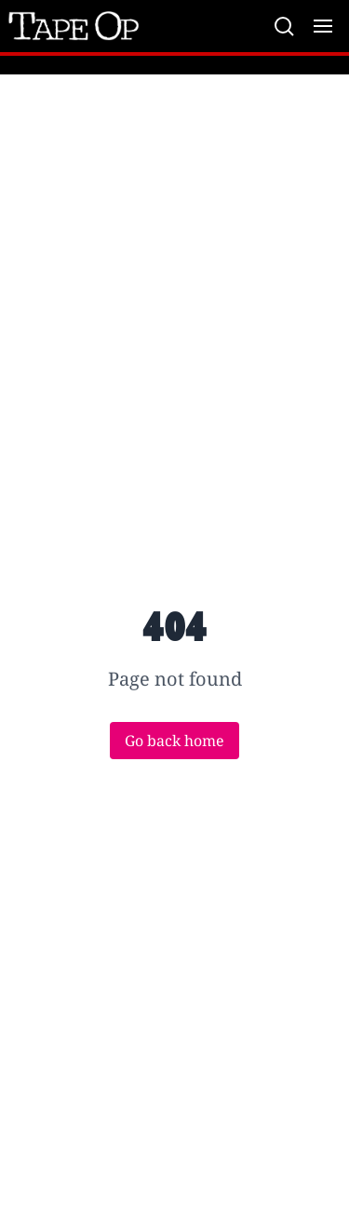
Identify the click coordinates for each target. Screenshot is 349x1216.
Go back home (174, 740)
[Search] (283, 26)
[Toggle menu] (323, 26)
